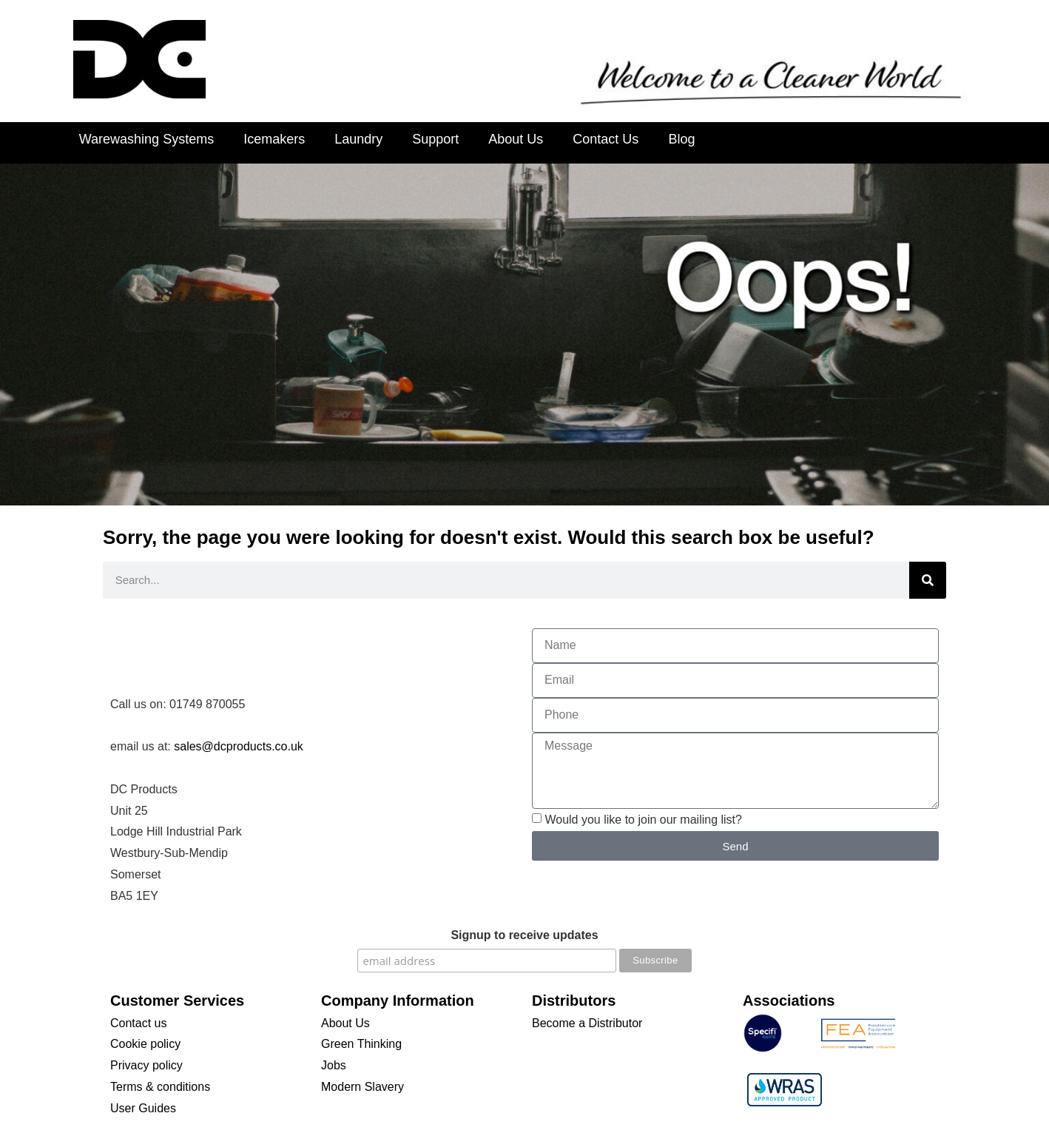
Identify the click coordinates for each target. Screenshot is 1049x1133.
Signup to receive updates (524, 935)
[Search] (927, 580)
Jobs (333, 1065)
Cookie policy (145, 1044)
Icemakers (274, 139)
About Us (515, 139)
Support (435, 139)
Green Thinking (361, 1044)
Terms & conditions (160, 1086)
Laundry (358, 139)
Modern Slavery (362, 1086)
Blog (681, 139)
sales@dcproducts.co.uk (238, 746)
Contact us (138, 1023)
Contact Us (605, 139)
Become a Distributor (587, 1023)
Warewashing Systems (146, 139)
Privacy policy (146, 1065)
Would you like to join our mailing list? (643, 819)
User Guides (143, 1108)
